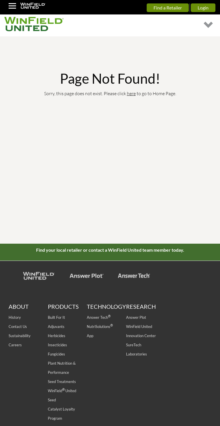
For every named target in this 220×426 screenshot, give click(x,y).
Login (203, 7)
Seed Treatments (62, 381)
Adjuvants (56, 326)
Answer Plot (136, 317)
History (15, 317)
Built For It (56, 317)
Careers (15, 345)
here (131, 93)
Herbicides (56, 335)
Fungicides (56, 354)
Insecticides (57, 345)
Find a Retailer (168, 7)
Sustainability (20, 335)
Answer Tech (98, 317)
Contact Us (18, 326)
